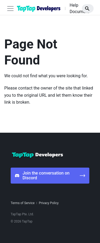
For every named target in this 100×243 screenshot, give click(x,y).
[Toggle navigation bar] (10, 9)
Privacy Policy (49, 203)
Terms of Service (23, 203)
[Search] (88, 8)
